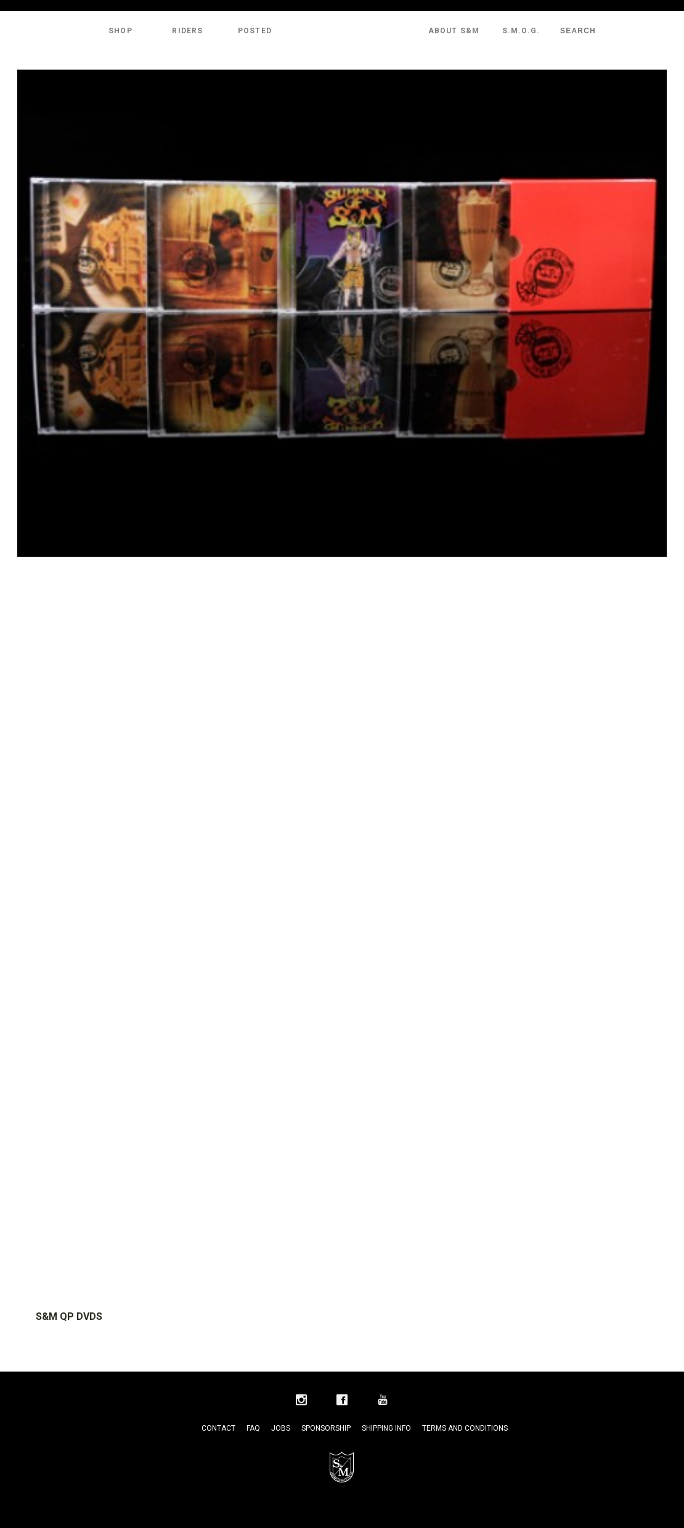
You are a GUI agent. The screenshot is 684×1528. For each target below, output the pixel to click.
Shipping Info (386, 1428)
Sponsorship (326, 1428)
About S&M (454, 30)
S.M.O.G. (521, 30)
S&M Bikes (342, 31)
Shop (120, 30)
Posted (255, 30)
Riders (187, 30)
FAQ (253, 1428)
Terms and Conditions (465, 1428)
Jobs (280, 1428)
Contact (218, 1428)
